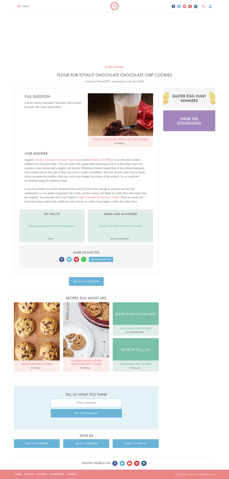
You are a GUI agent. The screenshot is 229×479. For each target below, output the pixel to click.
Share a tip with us (135, 443)
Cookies (41, 474)
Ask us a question (86, 443)
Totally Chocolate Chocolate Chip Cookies (58, 159)
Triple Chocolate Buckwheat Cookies (98, 197)
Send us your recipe (36, 443)
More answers (114, 67)
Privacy (29, 474)
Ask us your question (86, 281)
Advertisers (56, 474)
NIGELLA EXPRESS (102, 159)
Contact (71, 474)
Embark (185, 474)
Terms (18, 474)
